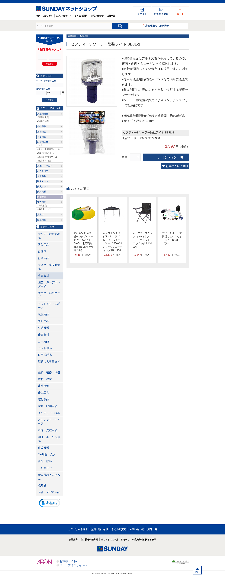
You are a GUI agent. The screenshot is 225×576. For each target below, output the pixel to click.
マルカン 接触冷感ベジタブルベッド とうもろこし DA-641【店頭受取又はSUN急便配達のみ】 (84, 242)
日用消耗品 (45, 354)
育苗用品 (41, 136)
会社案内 (73, 539)
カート (180, 14)
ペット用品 (45, 348)
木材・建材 (45, 379)
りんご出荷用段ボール (49, 149)
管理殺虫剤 (43, 117)
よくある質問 (80, 15)
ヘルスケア (45, 468)
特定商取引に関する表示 (144, 539)
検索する (50, 100)
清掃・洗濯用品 (47, 430)
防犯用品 (43, 321)
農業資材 (72, 36)
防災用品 (43, 244)
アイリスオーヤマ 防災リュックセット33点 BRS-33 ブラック (172, 238)
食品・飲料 (45, 461)
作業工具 (43, 392)
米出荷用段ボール (46, 153)
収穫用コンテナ (45, 209)
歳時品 (42, 485)
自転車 (42, 251)
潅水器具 (41, 176)
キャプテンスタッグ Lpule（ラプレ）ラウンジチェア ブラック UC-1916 (142, 240)
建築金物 (43, 385)
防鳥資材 (41, 191)
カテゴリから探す (44, 15)
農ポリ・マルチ (44, 166)
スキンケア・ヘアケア (49, 421)
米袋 (40, 145)
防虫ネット (42, 186)
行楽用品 (43, 258)
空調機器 (43, 327)
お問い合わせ (97, 15)
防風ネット (42, 181)
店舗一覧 (111, 15)
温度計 (40, 214)
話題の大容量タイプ (49, 363)
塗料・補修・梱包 (49, 372)
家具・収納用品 (47, 406)
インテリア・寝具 (49, 412)
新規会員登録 (161, 14)
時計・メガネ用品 (49, 492)
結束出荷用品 (44, 160)
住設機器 (43, 447)
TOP (197, 572)
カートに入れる (166, 157)
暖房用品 (43, 314)
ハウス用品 (42, 171)
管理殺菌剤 (43, 121)
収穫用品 (41, 202)
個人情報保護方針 (89, 539)
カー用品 (43, 341)
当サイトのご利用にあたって (115, 539)
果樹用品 (41, 131)
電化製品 (43, 399)
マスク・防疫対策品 (49, 266)
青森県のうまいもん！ (49, 476)
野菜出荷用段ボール (47, 157)
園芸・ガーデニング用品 (49, 284)
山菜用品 (41, 220)
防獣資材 (84, 36)
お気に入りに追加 (177, 166)
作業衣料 (43, 334)
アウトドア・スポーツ (49, 305)
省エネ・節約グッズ (49, 294)
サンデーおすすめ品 (49, 235)
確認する (50, 64)
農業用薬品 (42, 113)
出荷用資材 (42, 142)
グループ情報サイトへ (73, 565)
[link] (49, 504)
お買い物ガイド (63, 15)
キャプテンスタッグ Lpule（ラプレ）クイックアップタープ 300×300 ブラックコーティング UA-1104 (113, 242)
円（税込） (83, 255)
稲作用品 (41, 126)
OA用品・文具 (47, 454)
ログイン (142, 14)
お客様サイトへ (69, 561)
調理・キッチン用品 (49, 439)
